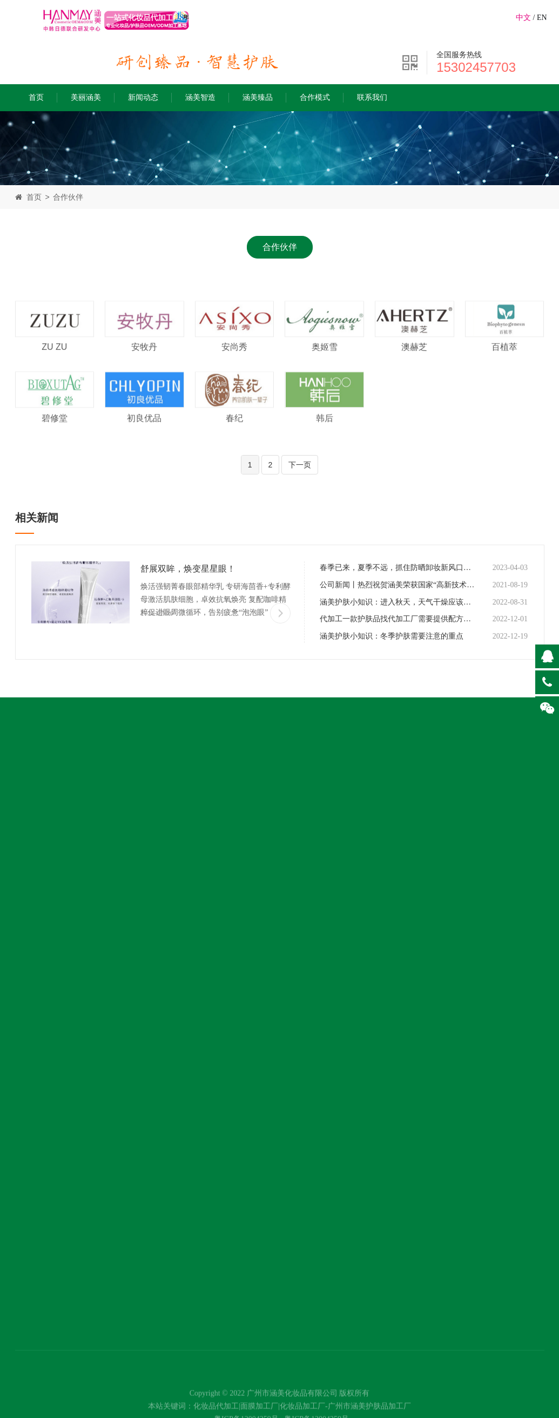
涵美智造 (200, 97)
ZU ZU (54, 360)
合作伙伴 (68, 197)
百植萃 (504, 360)
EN (542, 17)
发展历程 (32, 876)
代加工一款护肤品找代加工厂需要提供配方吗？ (398, 619)
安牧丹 (144, 360)
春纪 (234, 431)
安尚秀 (234, 360)
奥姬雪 (325, 360)
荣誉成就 (32, 899)
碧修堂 (55, 431)
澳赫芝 (414, 360)
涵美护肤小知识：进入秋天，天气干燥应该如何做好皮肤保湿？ (398, 602)
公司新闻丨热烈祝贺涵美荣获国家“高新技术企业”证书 (398, 585)
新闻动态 (143, 97)
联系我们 (372, 97)
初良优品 (144, 431)
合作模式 (315, 97)
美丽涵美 (86, 97)
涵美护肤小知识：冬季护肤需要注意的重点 (391, 636)
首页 (36, 97)
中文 (523, 17)
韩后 (324, 431)
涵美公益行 (36, 921)
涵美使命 (32, 854)
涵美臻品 (258, 97)
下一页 (299, 464)
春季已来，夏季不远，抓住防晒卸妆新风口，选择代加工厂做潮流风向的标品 (398, 568)
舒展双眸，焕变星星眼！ (187, 568)
